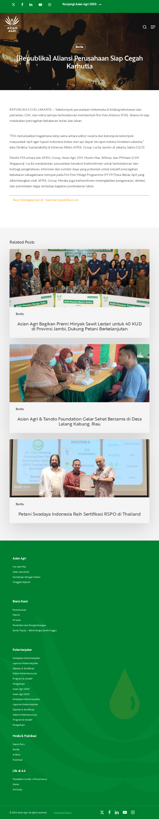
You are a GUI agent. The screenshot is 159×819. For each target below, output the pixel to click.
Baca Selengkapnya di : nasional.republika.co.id (45, 199)
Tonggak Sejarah (21, 582)
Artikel (16, 754)
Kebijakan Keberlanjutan (26, 658)
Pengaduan (19, 683)
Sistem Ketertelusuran (25, 673)
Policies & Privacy (63, 812)
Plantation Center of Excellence (30, 779)
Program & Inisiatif (22, 678)
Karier (16, 784)
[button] (153, 27)
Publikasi (18, 759)
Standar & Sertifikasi (23, 668)
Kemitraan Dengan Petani (26, 577)
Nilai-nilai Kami (21, 572)
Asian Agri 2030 (21, 689)
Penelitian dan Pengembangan (29, 625)
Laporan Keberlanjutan (25, 663)
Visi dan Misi (19, 566)
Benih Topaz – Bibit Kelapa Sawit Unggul (35, 630)
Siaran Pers (18, 744)
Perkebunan (19, 610)
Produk (17, 620)
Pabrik (16, 615)
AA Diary (17, 789)
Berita (79, 47)
